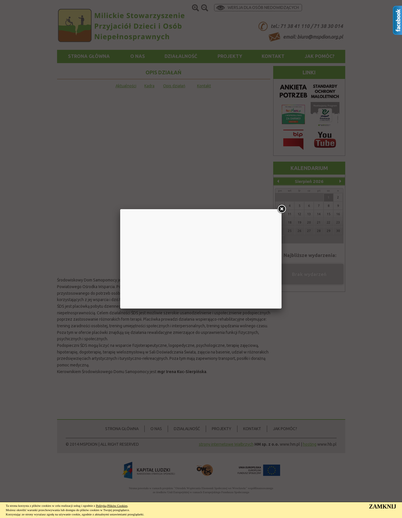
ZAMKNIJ (382, 506)
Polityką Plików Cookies (111, 505)
